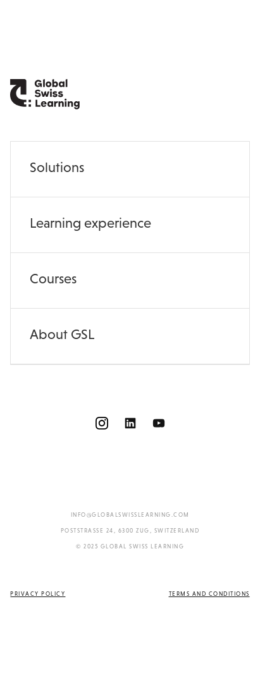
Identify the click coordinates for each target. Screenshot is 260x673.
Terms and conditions (209, 594)
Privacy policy (37, 594)
